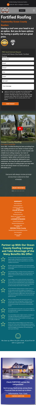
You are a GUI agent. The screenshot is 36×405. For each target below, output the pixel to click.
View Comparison (18, 203)
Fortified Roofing (13, 146)
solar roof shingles (22, 325)
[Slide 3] (18, 191)
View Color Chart (18, 212)
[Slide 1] (13, 191)
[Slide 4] (21, 191)
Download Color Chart (18, 214)
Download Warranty (18, 205)
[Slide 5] (23, 191)
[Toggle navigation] (34, 10)
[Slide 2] (15, 191)
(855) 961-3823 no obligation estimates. (19, 4)
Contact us (22, 10)
